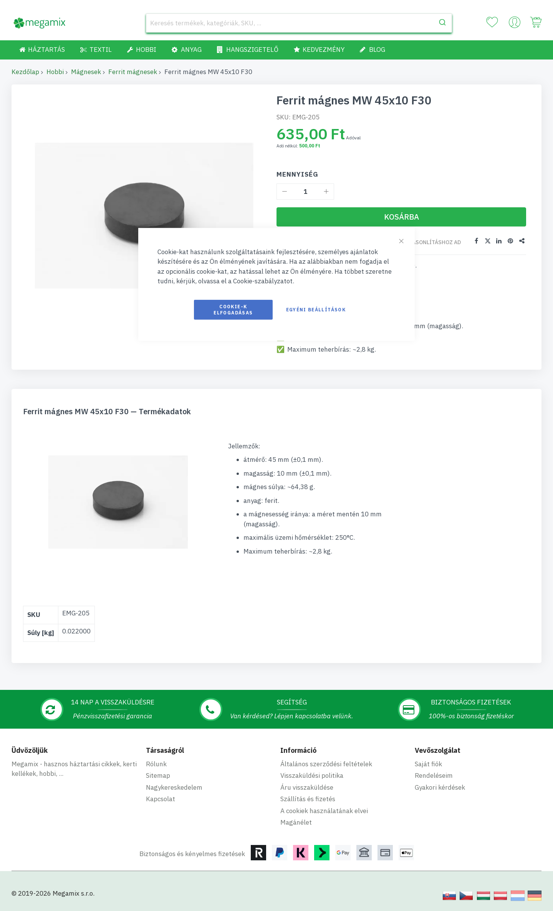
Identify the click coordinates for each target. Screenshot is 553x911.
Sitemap (158, 775)
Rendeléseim (434, 775)
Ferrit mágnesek (132, 72)
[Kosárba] (401, 217)
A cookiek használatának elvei (324, 810)
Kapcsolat (160, 798)
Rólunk (156, 763)
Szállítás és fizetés (307, 798)
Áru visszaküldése (306, 787)
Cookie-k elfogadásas (233, 309)
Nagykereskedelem (174, 787)
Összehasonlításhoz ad (426, 242)
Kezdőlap (25, 72)
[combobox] (299, 23)
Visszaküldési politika (311, 775)
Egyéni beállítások (316, 309)
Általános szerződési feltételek (326, 763)
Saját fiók (428, 763)
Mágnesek (86, 72)
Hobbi (55, 72)
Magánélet (296, 822)
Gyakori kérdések (440, 787)
